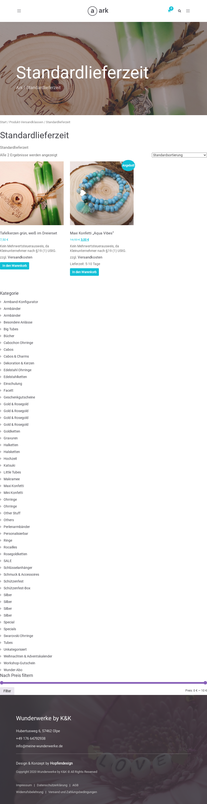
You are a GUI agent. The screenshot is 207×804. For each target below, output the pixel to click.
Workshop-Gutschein (19, 663)
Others (9, 520)
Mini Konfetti (13, 493)
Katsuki (9, 465)
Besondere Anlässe (18, 322)
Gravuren (11, 438)
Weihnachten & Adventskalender (28, 656)
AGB (75, 785)
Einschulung (13, 384)
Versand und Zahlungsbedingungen (72, 792)
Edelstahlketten (15, 377)
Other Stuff (12, 513)
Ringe (8, 540)
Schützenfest (14, 581)
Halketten (11, 445)
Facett (8, 390)
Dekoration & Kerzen (19, 363)
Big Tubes (11, 329)
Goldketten (12, 431)
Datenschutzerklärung (52, 785)
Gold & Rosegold (16, 404)
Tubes (8, 643)
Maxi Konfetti (14, 486)
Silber (8, 595)
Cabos (8, 349)
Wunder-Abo (13, 670)
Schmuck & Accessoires (21, 574)
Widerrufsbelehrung (29, 792)
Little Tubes (12, 472)
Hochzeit (10, 459)
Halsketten (12, 452)
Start (3, 122)
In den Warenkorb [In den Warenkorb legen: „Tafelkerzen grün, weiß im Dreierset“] (14, 266)
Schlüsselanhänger (18, 568)
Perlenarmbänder (17, 527)
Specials (10, 629)
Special (9, 622)
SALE (8, 561)
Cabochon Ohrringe (18, 343)
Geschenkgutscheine (19, 397)
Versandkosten (20, 257)
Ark (19, 87)
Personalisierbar (16, 534)
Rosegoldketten (15, 554)
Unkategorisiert (15, 649)
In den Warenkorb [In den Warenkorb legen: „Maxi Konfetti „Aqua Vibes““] (84, 272)
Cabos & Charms (16, 356)
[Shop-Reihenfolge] (179, 155)
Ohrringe (10, 499)
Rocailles (10, 547)
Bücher (9, 336)
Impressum (24, 785)
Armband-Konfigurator (21, 302)
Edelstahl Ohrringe (17, 370)
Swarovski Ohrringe (18, 636)
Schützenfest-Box (17, 588)
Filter (7, 691)
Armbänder (12, 309)
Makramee (12, 479)
